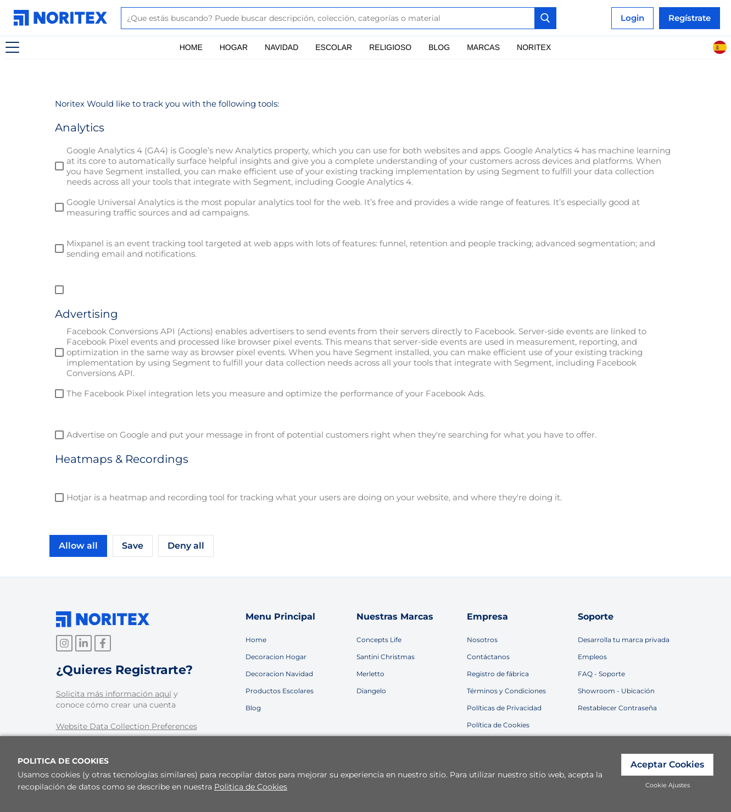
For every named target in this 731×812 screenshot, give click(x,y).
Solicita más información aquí (113, 694)
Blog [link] (253, 708)
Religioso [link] (390, 47)
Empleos (592, 657)
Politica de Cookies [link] (250, 787)
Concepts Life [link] (378, 640)
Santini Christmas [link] (385, 657)
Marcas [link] (483, 47)
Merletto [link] (370, 674)
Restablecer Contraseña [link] (617, 708)
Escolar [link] (333, 47)
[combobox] (338, 18)
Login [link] (632, 18)
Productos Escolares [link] (279, 691)
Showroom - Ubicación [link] (616, 691)
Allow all (78, 545)
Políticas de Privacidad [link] (504, 708)
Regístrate (689, 18)
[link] (63, 18)
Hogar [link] (234, 47)
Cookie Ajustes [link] (667, 785)
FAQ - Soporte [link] (601, 674)
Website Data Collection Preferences (126, 726)
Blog (439, 47)
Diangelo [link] (371, 691)
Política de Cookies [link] (498, 725)
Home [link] (191, 47)
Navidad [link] (281, 47)
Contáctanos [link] (488, 657)
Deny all (186, 545)
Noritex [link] (534, 47)
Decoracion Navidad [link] (279, 674)
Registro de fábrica (498, 674)
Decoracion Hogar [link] (275, 657)
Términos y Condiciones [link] (506, 691)
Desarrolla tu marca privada (623, 640)
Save (132, 545)
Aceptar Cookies (667, 764)
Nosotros (482, 640)
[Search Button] (545, 18)
